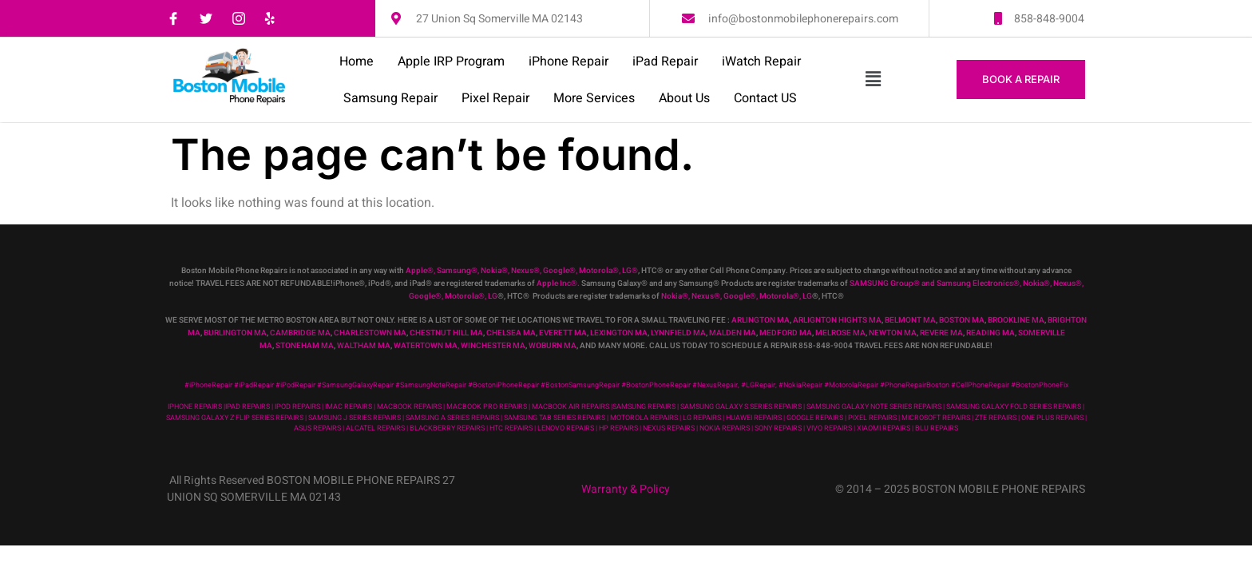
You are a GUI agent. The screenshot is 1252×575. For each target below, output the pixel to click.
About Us (684, 98)
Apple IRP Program (451, 61)
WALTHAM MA (363, 345)
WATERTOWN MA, (426, 345)
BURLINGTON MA (235, 333)
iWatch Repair (761, 61)
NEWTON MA (893, 333)
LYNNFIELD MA (678, 333)
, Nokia (489, 270)
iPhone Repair (568, 61)
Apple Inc (554, 283)
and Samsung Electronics (966, 283)
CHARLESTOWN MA (370, 333)
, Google (554, 270)
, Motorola (594, 270)
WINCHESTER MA (493, 345)
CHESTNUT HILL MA (446, 333)
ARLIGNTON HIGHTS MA (837, 320)
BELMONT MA (910, 320)
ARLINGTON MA (760, 320)
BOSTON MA (962, 320)
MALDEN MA (732, 333)
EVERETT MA (563, 333)
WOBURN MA (552, 345)
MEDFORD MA (785, 333)
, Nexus (520, 270)
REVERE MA (941, 333)
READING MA (990, 333)
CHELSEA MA (511, 333)
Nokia (1033, 283)
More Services (594, 98)
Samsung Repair (390, 98)
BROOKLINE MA (1016, 320)
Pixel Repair (495, 98)
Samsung (454, 270)
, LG (625, 270)
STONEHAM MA (304, 345)
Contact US (765, 98)
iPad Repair (665, 61)
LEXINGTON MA (619, 333)
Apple (416, 270)
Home (356, 61)
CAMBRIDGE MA (300, 333)
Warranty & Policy (625, 489)
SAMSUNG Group (881, 283)
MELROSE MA (840, 333)
